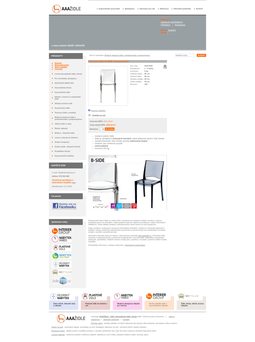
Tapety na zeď (57, 327)
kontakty (126, 319)
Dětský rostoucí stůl (63, 103)
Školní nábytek (61, 128)
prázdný (172, 30)
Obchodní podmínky (182, 9)
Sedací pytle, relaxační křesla (67, 147)
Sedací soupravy (62, 142)
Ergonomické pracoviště (109, 9)
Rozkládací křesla (62, 151)
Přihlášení (166, 25)
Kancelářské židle (62, 92)
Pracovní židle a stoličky (65, 113)
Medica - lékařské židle (65, 133)
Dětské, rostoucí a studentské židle (68, 98)
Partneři (199, 9)
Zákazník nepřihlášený (172, 22)
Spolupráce (129, 9)
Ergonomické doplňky (64, 156)
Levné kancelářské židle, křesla (68, 74)
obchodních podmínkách (135, 245)
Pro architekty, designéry (66, 78)
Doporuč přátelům (98, 111)
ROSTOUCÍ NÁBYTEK (64, 83)
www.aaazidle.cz (145, 236)
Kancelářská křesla (63, 88)
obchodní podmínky (111, 319)
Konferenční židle (62, 108)
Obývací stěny (97, 323)
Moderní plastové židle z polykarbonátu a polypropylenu (68, 118)
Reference (164, 9)
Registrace (180, 25)
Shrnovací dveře (58, 331)
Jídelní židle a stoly (63, 124)
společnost (95, 319)
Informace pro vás (147, 9)
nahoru (172, 317)
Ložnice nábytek (58, 335)
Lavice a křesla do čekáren (66, 138)
